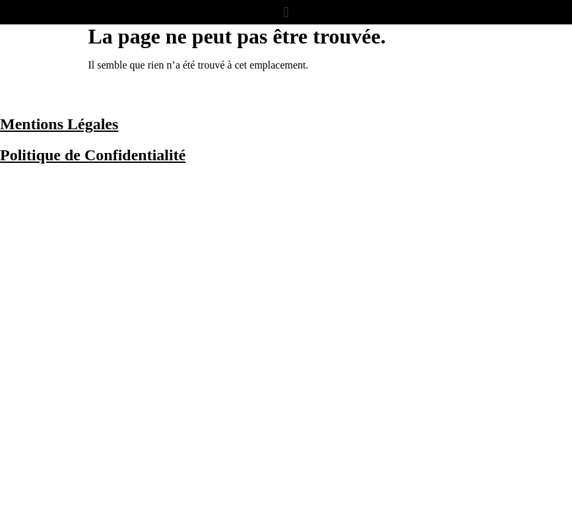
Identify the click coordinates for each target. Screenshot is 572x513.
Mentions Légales (59, 124)
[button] (286, 12)
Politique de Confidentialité (92, 155)
